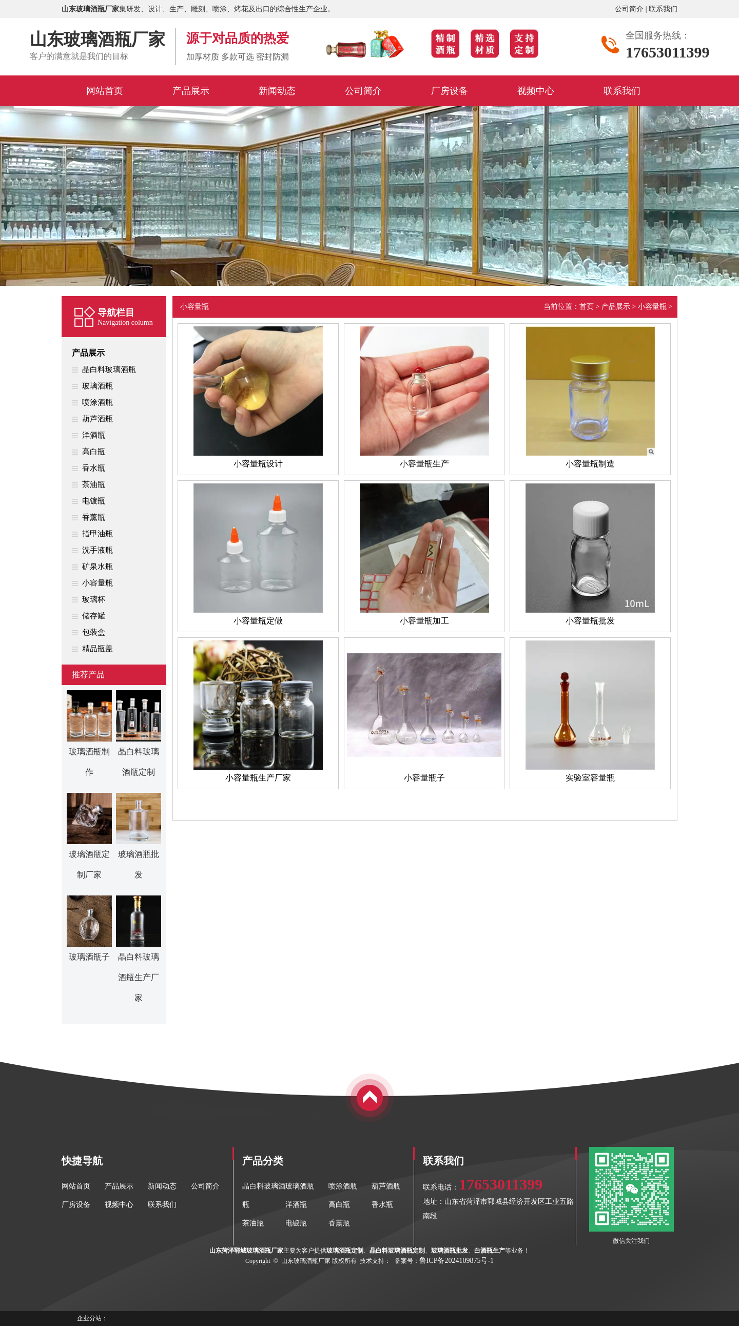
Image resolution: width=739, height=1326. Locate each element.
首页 (586, 306)
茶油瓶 (93, 484)
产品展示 (88, 352)
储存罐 (93, 616)
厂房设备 (76, 1204)
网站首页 (76, 1186)
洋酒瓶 (93, 435)
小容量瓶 (97, 583)
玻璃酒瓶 (97, 386)
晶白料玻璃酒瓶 (109, 369)
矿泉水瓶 (97, 566)
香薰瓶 (93, 517)
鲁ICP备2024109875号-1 (456, 1260)
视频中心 (119, 1204)
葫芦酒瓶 (97, 419)
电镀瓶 (93, 501)
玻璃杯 (93, 599)
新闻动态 (162, 1186)
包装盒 (93, 632)
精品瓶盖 (97, 649)
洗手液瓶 (97, 550)
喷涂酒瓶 (97, 402)
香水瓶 (93, 468)
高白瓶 (93, 451)
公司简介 (629, 9)
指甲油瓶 (97, 534)
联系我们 (663, 9)
